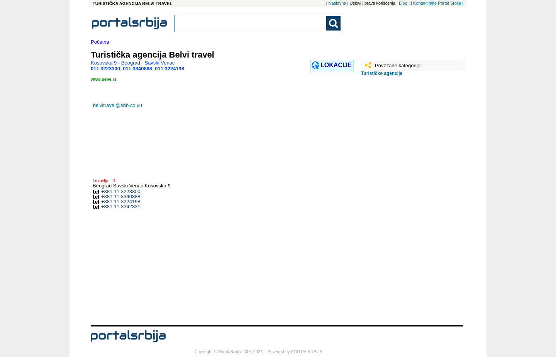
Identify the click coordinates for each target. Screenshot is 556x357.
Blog (403, 3)
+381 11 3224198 (121, 201)
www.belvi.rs (104, 79)
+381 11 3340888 (121, 196)
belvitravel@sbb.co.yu (117, 105)
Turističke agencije (381, 73)
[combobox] (251, 23)
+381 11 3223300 (121, 191)
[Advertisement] (400, 204)
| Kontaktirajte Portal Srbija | (437, 3)
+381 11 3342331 (121, 206)
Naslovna (337, 3)
